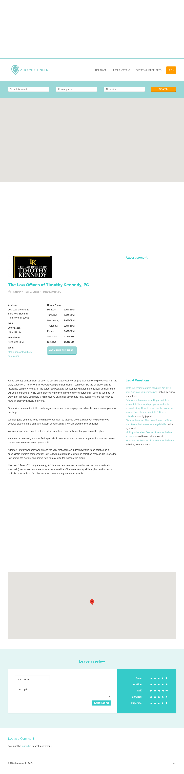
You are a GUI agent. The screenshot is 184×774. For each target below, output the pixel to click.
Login (171, 70)
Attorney (17, 292)
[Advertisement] (92, 31)
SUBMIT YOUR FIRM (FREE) (148, 70)
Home (9, 292)
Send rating (101, 702)
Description (23, 689)
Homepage (100, 70)
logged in (26, 746)
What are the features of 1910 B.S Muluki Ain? (150, 440)
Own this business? (62, 350)
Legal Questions (121, 70)
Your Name (23, 679)
